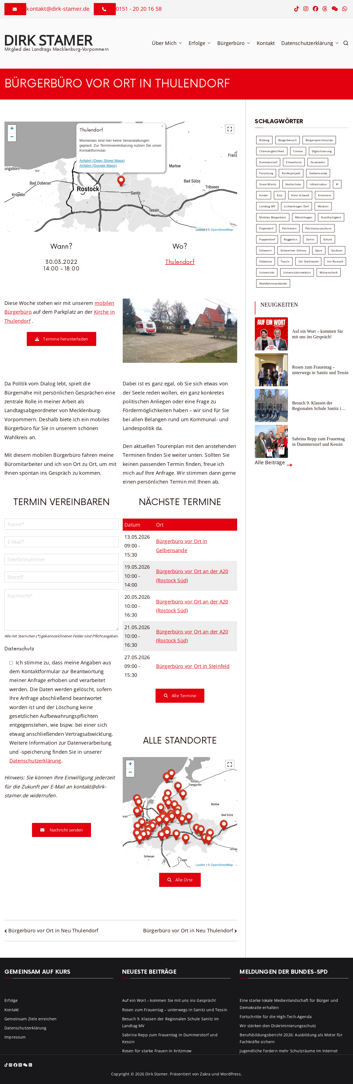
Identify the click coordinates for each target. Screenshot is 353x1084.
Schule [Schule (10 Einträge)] (327, 239)
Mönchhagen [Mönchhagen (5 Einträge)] (303, 217)
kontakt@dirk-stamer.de (57, 8)
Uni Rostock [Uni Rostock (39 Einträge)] (335, 261)
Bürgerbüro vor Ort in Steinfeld (193, 666)
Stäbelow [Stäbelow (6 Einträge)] (265, 261)
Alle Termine (180, 695)
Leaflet (200, 229)
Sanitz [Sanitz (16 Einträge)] (310, 239)
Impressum (15, 1037)
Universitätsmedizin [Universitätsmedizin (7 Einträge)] (297, 272)
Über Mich (167, 43)
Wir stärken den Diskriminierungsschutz (278, 1025)
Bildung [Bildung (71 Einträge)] (264, 140)
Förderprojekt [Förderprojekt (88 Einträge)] (291, 173)
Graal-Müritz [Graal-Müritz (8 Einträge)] (267, 184)
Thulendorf (180, 262)
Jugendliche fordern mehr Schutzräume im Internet (289, 1050)
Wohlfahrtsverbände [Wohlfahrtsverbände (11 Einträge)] (273, 283)
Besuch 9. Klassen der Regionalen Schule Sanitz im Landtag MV (318, 406)
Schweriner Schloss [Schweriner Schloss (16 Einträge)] (293, 250)
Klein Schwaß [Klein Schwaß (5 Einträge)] (300, 195)
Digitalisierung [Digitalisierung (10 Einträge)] (322, 151)
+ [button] (12, 129)
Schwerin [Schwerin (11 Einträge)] (265, 250)
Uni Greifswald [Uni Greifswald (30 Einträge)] (308, 261)
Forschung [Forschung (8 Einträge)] (266, 173)
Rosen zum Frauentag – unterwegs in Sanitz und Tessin (320, 370)
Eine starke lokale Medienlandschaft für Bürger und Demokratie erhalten (289, 1004)
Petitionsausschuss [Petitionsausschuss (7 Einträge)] (318, 228)
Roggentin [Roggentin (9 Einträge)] (290, 239)
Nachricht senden (61, 830)
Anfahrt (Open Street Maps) (102, 161)
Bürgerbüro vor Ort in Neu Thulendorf (53, 930)
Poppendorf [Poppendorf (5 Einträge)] (267, 239)
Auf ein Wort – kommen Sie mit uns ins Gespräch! (317, 334)
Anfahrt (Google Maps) (98, 165)
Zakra (205, 1074)
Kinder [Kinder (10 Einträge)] (263, 195)
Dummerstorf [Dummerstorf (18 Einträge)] (268, 162)
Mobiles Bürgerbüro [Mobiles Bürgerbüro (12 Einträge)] (272, 217)
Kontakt (266, 43)
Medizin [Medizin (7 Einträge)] (323, 206)
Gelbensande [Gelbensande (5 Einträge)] (318, 173)
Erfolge (200, 43)
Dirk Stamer (48, 40)
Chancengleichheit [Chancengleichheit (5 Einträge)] (271, 151)
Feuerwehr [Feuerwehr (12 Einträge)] (318, 162)
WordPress (230, 1074)
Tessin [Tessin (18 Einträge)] (285, 261)
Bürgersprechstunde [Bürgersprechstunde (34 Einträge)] (319, 140)
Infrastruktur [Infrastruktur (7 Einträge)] (318, 184)
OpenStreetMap (222, 229)
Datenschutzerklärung (310, 43)
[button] (179, 43)
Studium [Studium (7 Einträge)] (336, 250)
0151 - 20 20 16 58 (139, 8)
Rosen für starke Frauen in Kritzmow (156, 1050)
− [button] (12, 137)
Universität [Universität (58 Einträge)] (266, 272)
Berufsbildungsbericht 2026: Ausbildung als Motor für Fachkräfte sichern (291, 1038)
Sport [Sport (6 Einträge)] (318, 250)
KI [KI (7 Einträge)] (337, 184)
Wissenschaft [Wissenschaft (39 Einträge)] (329, 272)
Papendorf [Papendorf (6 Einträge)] (266, 228)
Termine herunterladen (61, 339)
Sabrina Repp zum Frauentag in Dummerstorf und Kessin (318, 441)
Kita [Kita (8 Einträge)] (279, 195)
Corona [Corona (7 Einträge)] (298, 151)
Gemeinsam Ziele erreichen (30, 1018)
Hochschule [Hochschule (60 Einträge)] (293, 184)
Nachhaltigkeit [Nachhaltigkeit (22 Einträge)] (331, 217)
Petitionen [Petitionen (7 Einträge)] (289, 228)
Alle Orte (179, 879)
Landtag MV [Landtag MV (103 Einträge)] (267, 206)
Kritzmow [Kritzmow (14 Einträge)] (324, 195)
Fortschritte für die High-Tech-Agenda (276, 1016)
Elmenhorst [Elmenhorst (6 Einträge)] (294, 162)
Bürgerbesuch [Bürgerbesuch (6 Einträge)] (287, 140)
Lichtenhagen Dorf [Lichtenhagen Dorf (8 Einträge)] (296, 206)
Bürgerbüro (233, 43)
